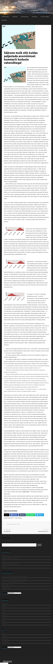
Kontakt (4, 20)
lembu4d (4, 587)
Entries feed (4, 636)
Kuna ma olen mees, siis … (43, 531)
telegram (39, 515)
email (22, 515)
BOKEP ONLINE (5, 584)
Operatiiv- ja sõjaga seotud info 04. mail (10, 558)
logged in (9, 540)
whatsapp (31, 515)
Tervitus (11, 584)
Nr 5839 (3, 566)
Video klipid (4, 623)
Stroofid (34, 16)
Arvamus (14, 16)
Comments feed (5, 639)
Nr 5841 (3, 555)
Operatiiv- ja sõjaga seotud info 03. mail (10, 563)
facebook (14, 515)
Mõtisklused (24, 16)
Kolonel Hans (26, 7)
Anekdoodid (5, 16)
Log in (3, 633)
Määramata (4, 615)
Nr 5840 (3, 561)
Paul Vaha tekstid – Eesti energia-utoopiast (18, 576)
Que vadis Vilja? (7, 531)
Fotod (3, 609)
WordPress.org (5, 641)
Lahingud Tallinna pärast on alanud (16, 582)
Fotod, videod (45, 16)
